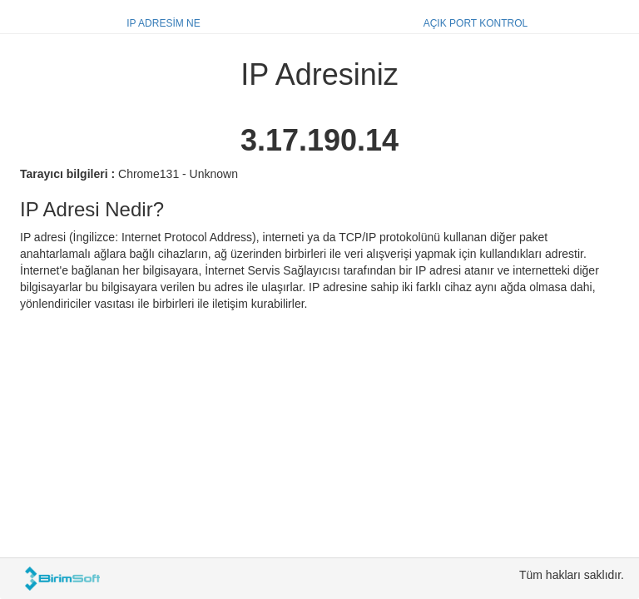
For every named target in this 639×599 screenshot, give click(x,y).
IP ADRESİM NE (163, 23)
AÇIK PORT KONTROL (476, 23)
